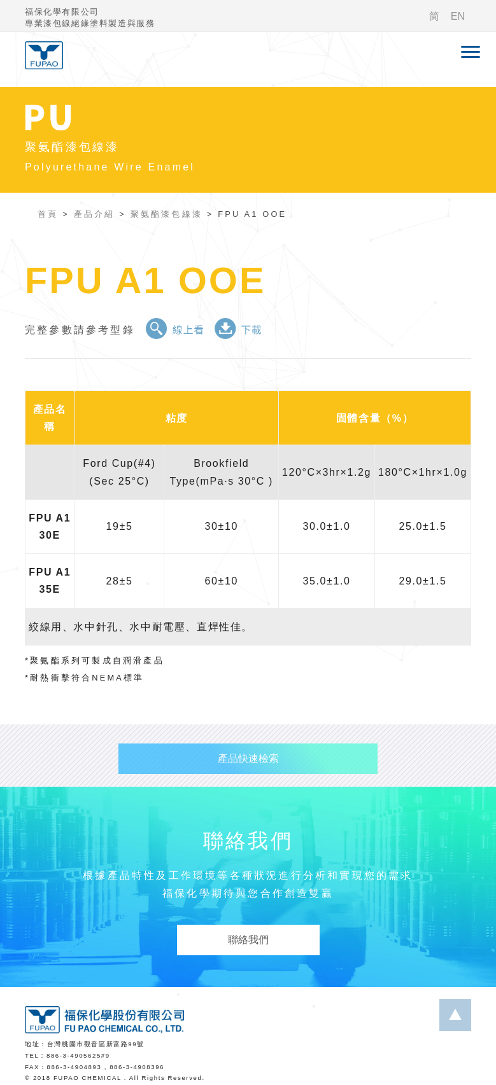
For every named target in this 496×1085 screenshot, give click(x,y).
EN (458, 16)
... (455, 1015)
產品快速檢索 (248, 758)
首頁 (48, 214)
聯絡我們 (248, 939)
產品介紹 (94, 214)
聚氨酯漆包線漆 (166, 214)
